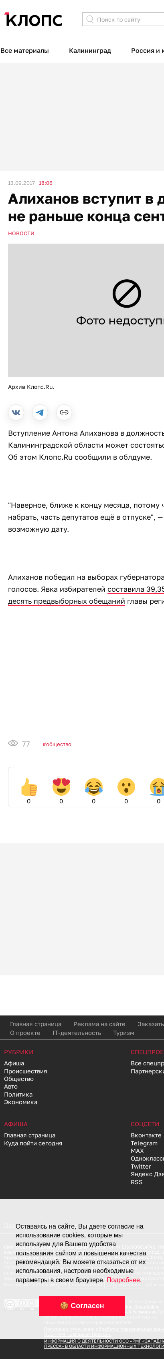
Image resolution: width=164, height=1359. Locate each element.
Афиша (14, 1063)
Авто (11, 1086)
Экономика (20, 1101)
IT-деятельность (77, 1032)
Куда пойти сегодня (33, 1143)
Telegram (144, 1143)
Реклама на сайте (99, 1023)
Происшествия (25, 1071)
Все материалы (24, 50)
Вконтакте (146, 1135)
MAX (137, 1150)
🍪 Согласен (82, 1306)
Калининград (90, 50)
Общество (58, 744)
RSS (137, 1181)
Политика (18, 1094)
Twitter (141, 1166)
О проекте (25, 1032)
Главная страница (35, 1023)
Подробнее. (124, 1280)
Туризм (123, 1032)
